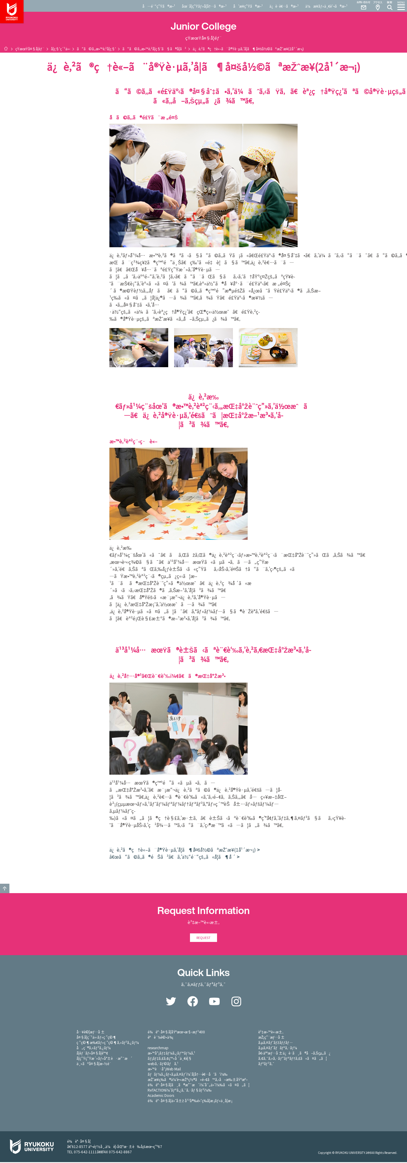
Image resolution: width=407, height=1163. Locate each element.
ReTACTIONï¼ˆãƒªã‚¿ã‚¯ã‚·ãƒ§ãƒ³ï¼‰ (179, 1090)
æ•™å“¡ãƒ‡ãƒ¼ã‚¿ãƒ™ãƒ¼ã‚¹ (171, 1053)
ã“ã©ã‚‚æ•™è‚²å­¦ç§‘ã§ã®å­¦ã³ (154, 48)
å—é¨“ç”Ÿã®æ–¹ (158, 6)
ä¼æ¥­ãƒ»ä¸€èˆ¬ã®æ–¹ (326, 6)
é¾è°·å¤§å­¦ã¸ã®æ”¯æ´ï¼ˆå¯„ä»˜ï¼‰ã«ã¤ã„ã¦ (198, 1085)
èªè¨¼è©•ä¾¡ (160, 1037)
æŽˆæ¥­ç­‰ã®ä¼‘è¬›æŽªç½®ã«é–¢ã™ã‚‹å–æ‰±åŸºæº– (198, 1080)
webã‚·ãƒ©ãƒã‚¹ (163, 1064)
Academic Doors (161, 1096)
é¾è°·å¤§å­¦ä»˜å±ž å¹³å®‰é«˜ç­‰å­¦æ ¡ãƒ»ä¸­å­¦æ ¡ (190, 1101)
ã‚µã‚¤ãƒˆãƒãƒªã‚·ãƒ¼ (277, 1048)
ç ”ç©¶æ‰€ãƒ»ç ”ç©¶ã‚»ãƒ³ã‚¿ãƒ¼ (107, 1043)
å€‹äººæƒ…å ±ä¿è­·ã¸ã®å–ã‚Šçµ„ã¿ (294, 1053)
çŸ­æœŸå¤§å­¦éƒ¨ (29, 48)
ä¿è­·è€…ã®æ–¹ (284, 6)
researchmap (158, 1048)
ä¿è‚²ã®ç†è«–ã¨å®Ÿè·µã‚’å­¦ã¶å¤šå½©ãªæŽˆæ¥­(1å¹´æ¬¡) (182, 849)
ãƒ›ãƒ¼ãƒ (6, 48)
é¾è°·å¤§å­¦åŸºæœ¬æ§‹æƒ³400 (176, 1032)
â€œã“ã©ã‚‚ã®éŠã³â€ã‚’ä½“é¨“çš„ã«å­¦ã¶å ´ (172, 856)
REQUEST (203, 938)
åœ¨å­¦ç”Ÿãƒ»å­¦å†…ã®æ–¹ (204, 6)
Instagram (236, 1002)
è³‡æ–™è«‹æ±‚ (270, 1032)
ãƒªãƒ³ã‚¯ (266, 1064)
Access (377, 6)
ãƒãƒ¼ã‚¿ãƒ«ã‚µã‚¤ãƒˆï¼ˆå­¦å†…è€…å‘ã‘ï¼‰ (187, 1074)
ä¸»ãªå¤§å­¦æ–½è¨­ (93, 1064)
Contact (361, 6)
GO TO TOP (4, 888)
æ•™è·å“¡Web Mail (164, 1069)
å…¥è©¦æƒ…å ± (90, 1032)
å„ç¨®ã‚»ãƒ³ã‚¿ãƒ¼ (93, 1048)
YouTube (214, 1002)
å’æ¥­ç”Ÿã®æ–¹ (248, 6)
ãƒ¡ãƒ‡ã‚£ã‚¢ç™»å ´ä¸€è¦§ (170, 1059)
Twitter (171, 1002)
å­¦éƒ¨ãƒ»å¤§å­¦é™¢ (92, 1053)
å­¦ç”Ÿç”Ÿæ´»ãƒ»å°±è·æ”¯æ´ (104, 1059)
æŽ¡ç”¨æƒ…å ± (271, 1037)
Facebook (193, 1002)
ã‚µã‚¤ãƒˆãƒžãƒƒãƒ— (275, 1043)
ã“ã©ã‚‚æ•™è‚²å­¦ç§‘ (96, 48)
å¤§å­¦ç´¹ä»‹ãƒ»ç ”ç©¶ (96, 1037)
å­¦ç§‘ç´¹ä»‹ (60, 48)
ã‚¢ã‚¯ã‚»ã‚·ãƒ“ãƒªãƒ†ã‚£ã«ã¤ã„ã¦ (292, 1059)
